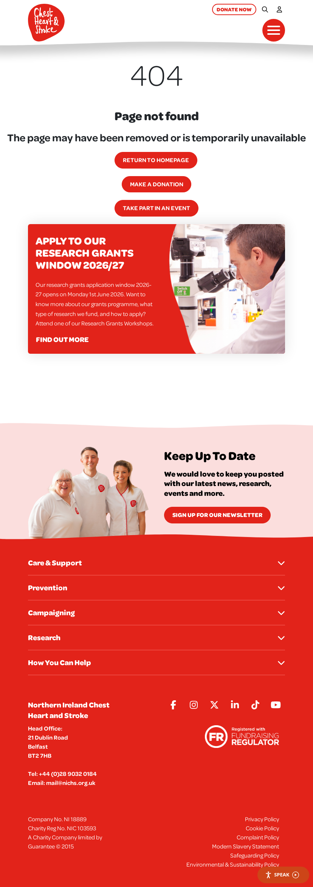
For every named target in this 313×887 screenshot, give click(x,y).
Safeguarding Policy (254, 855)
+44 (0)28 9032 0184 (68, 773)
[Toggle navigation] (273, 30)
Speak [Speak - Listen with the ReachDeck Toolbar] (282, 874)
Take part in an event (156, 208)
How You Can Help (156, 662)
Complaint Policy (258, 837)
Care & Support (156, 562)
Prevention (156, 587)
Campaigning (156, 612)
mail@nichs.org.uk (70, 783)
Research (156, 637)
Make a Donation (156, 184)
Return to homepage (156, 160)
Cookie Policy (262, 828)
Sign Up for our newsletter (217, 515)
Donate (234, 9)
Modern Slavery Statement (245, 846)
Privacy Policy (262, 819)
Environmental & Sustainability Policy (232, 864)
